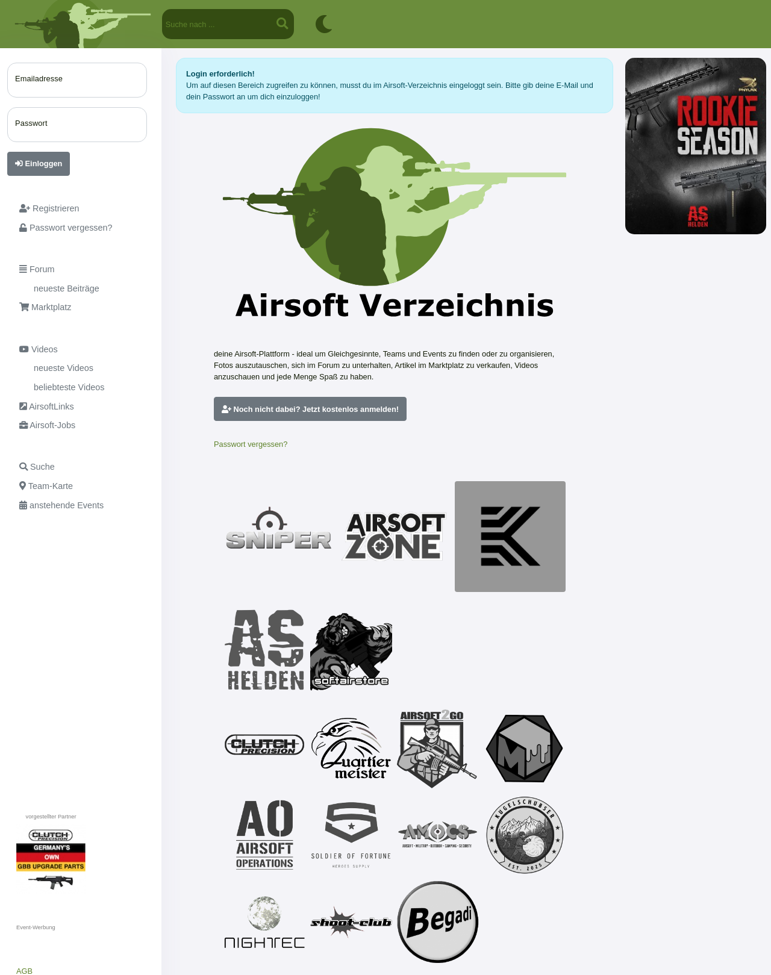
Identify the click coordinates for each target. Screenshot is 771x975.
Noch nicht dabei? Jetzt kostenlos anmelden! (310, 409)
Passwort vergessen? (250, 444)
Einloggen (38, 163)
